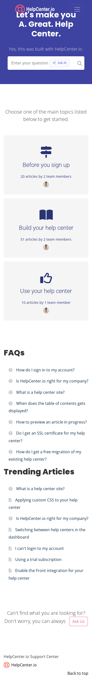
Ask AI (59, 63)
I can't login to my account (39, 548)
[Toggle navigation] (77, 9)
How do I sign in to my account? (45, 370)
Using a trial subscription (38, 559)
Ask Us (78, 621)
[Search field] (46, 63)
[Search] (79, 63)
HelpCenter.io (20, 665)
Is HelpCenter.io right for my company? (52, 381)
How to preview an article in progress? (51, 422)
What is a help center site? (40, 392)
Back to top (77, 673)
